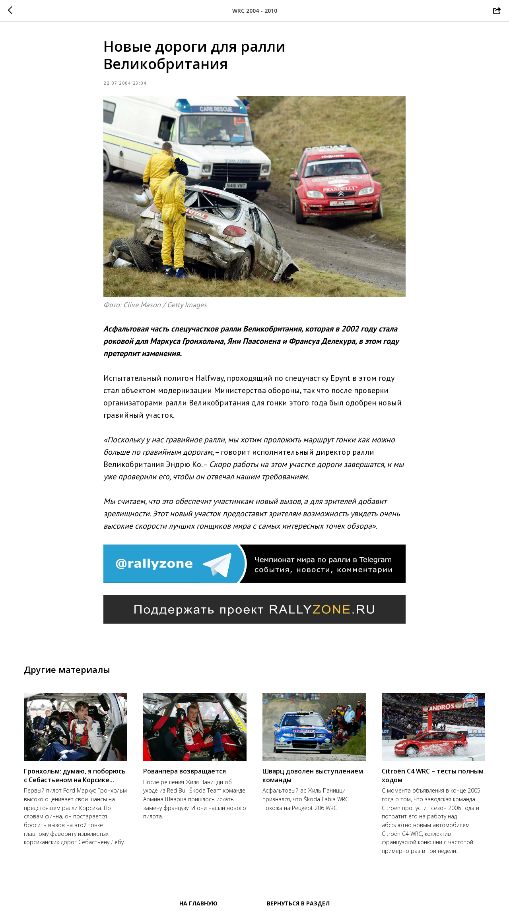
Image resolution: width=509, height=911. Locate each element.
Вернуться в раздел (298, 903)
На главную (198, 903)
